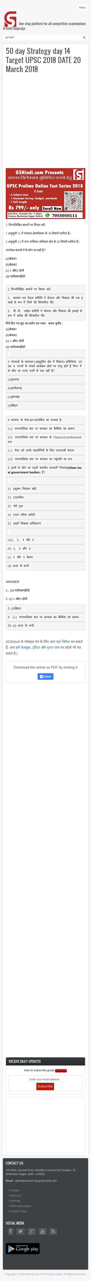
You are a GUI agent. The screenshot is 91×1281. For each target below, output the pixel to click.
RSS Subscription (20, 1206)
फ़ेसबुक (25, 647)
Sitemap (15, 1200)
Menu (83, 8)
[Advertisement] (45, 122)
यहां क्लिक (63, 642)
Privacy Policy (18, 1211)
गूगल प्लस (53, 647)
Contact (15, 1190)
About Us (15, 1195)
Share (45, 676)
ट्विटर (36, 647)
